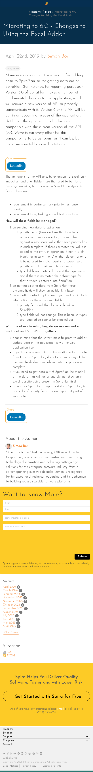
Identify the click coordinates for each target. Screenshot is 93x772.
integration (13, 68)
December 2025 (12, 597)
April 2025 (9, 626)
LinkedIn (16, 166)
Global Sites (10, 758)
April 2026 (9, 586)
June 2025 (9, 619)
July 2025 (8, 615)
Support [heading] (7, 736)
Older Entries (11, 632)
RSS (9, 652)
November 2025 (13, 601)
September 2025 (13, 608)
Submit (82, 556)
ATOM (11, 655)
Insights (36, 11)
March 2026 (10, 590)
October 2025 (11, 604)
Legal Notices (10, 766)
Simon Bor (57, 56)
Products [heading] (8, 729)
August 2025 (10, 612)
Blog (48, 11)
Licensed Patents (52, 766)
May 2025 (9, 622)
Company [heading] (8, 740)
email (60, 708)
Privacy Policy (29, 766)
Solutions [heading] (8, 733)
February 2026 (11, 594)
